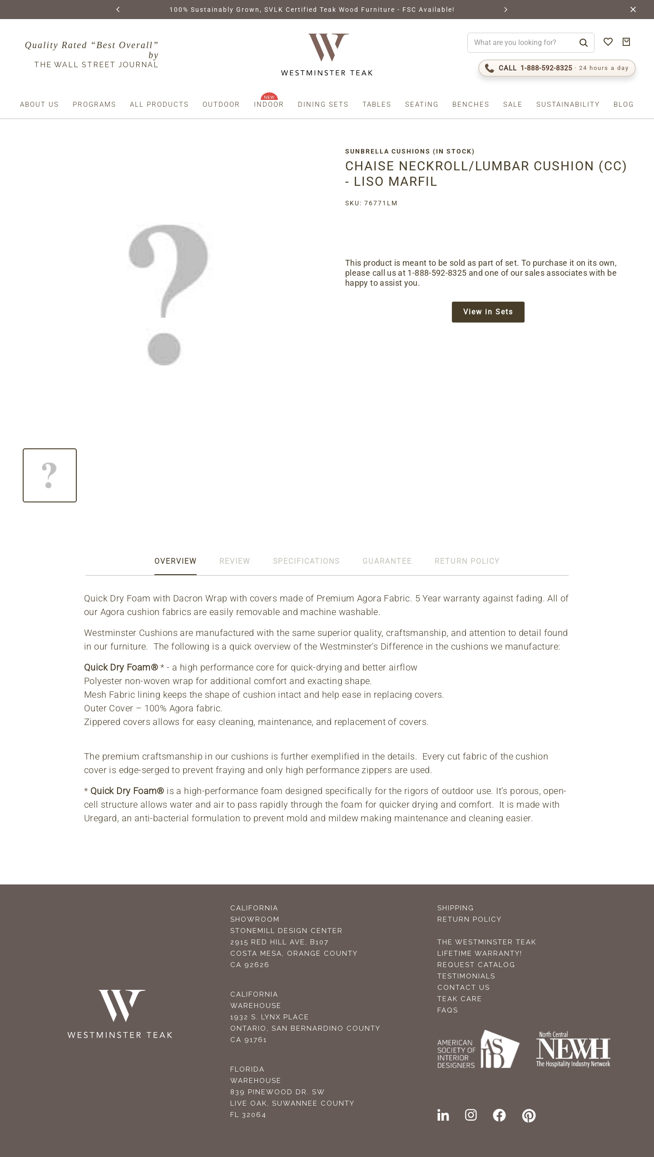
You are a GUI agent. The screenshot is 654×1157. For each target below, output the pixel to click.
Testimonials (466, 976)
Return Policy (469, 919)
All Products (159, 104)
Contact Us (463, 987)
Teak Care (459, 999)
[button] (118, 9)
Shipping (455, 908)
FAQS (447, 1010)
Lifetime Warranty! (479, 953)
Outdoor (221, 104)
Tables (376, 104)
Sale (513, 104)
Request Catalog (476, 965)
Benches (471, 104)
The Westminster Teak (486, 942)
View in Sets (488, 312)
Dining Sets (323, 104)
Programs (94, 104)
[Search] (584, 43)
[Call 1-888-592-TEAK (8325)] (557, 68)
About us (39, 104)
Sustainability (568, 104)
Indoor (269, 104)
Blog (624, 104)
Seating (422, 104)
